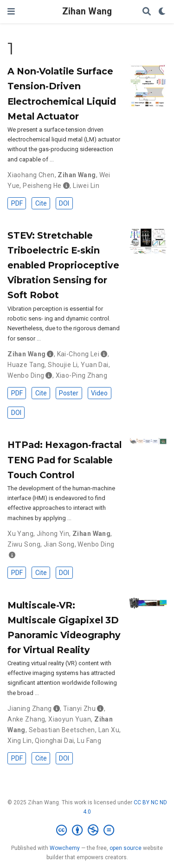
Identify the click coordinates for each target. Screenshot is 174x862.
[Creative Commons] (87, 830)
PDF (17, 203)
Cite (41, 203)
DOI (64, 203)
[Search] (146, 12)
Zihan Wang (87, 11)
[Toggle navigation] (11, 11)
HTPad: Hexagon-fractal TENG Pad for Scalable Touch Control (64, 459)
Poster (68, 393)
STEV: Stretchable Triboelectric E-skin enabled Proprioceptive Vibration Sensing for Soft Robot (63, 265)
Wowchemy (65, 848)
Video (99, 393)
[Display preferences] (162, 12)
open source (126, 848)
